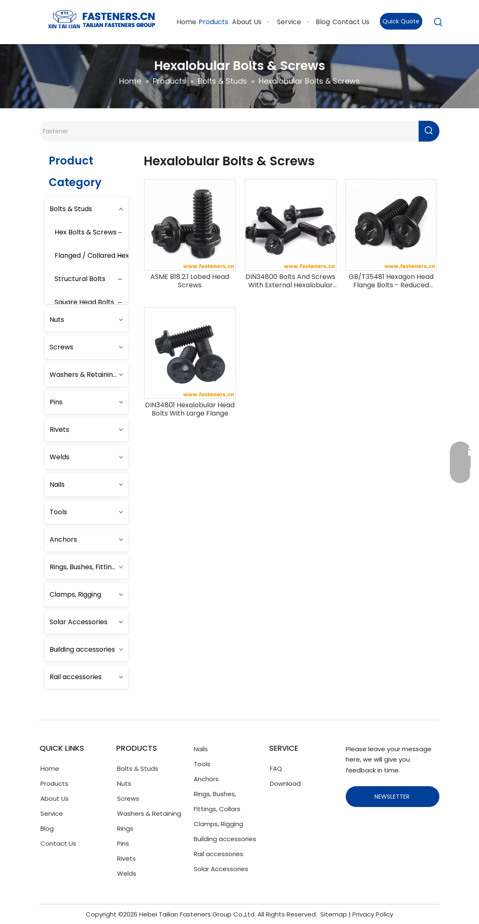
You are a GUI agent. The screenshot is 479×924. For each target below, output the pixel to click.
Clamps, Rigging (75, 594)
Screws (61, 347)
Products (54, 783)
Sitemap (333, 914)
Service (51, 813)
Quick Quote (400, 21)
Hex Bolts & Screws (86, 232)
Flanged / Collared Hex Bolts (101, 255)
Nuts (57, 319)
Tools (58, 512)
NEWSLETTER (392, 796)
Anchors (63, 539)
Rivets (59, 429)
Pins (56, 402)
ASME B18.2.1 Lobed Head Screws (189, 281)
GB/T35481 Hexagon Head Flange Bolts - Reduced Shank (391, 281)
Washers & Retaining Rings (89, 374)
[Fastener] (229, 131)
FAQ (276, 768)
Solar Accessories (78, 622)
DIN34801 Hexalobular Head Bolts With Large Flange (190, 409)
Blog (47, 828)
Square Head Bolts (84, 302)
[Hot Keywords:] (438, 22)
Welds (60, 457)
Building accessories (82, 649)
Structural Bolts (80, 279)
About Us (54, 798)
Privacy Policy (372, 914)
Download (285, 783)
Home (49, 768)
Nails (57, 484)
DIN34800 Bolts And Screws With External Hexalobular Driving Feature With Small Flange (290, 281)
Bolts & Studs (71, 209)
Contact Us (58, 843)
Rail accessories (76, 677)
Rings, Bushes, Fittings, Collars (89, 567)
